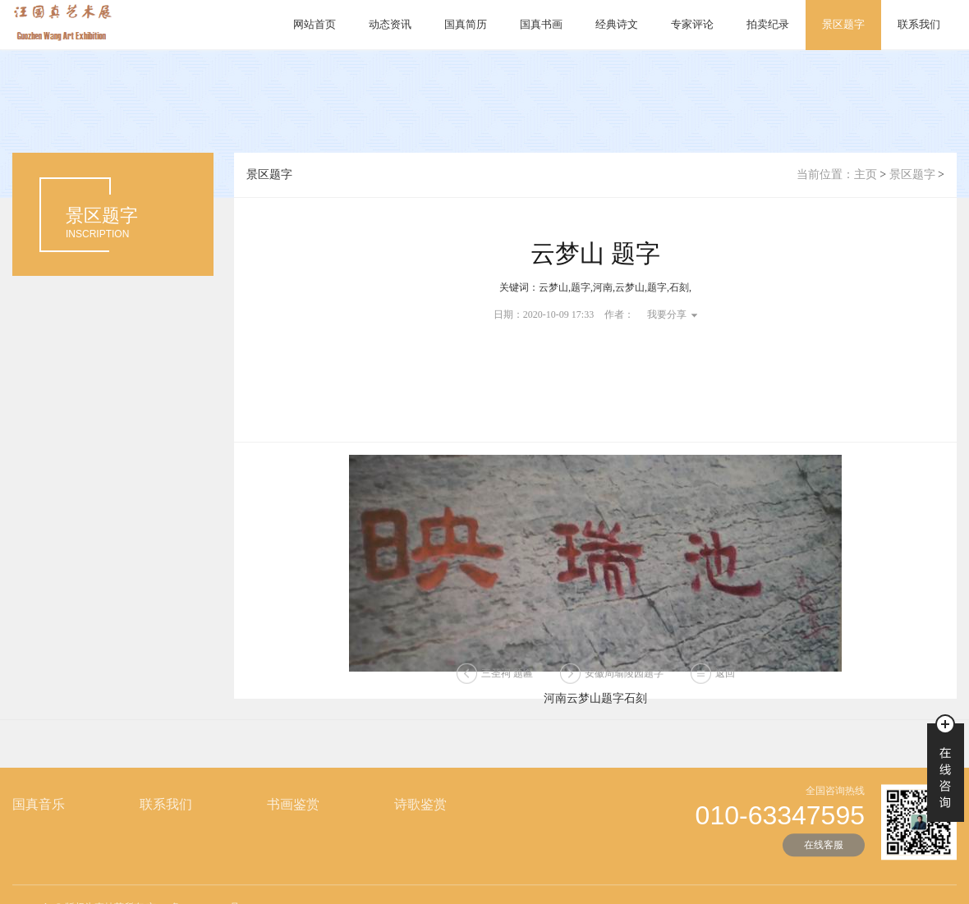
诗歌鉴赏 (420, 830)
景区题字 (843, 24)
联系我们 (919, 24)
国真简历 (465, 24)
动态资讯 (390, 24)
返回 (725, 677)
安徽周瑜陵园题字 (624, 677)
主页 (865, 174)
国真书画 (541, 24)
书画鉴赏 (293, 830)
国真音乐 (38, 830)
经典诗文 (616, 24)
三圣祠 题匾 (507, 677)
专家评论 (692, 24)
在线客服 (823, 871)
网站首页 (314, 24)
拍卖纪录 (767, 24)
